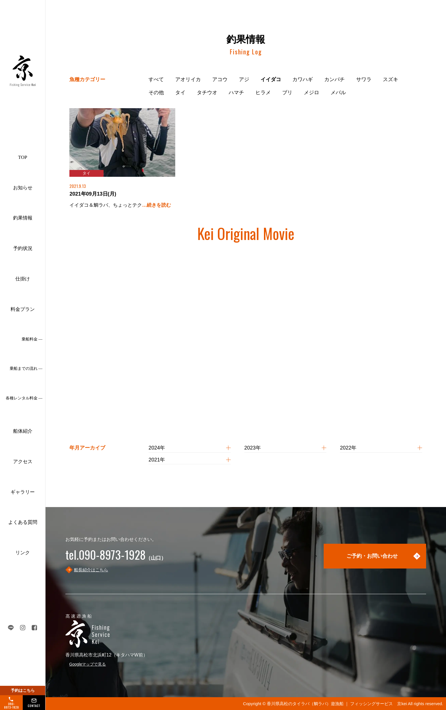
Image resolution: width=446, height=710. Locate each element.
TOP (22, 157)
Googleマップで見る (87, 664)
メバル (338, 92)
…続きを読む (156, 205)
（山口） (115, 558)
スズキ (390, 79)
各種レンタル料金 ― (24, 398)
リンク (22, 552)
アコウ (220, 79)
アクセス (22, 461)
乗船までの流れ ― (26, 368)
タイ (180, 92)
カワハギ (302, 79)
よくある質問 (22, 522)
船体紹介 (22, 431)
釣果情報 (22, 218)
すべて (156, 79)
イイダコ (271, 79)
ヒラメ (263, 92)
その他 (156, 92)
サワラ (363, 79)
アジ (244, 79)
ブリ (287, 92)
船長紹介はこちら (91, 569)
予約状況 (22, 248)
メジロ (311, 92)
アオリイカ (188, 79)
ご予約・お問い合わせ (372, 556)
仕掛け (22, 279)
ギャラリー (23, 492)
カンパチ (334, 79)
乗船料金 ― (32, 339)
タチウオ (207, 92)
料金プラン (23, 309)
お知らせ (22, 187)
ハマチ (236, 92)
